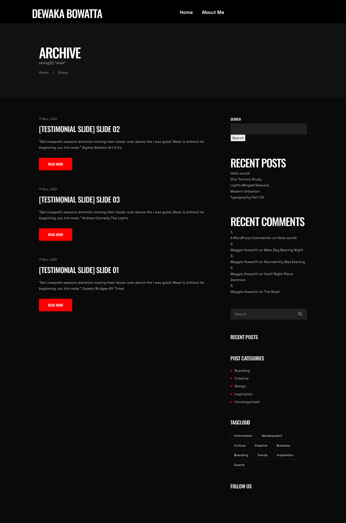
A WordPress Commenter (250, 238)
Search (235, 119)
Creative (242, 378)
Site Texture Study (246, 179)
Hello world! (240, 173)
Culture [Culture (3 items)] (239, 445)
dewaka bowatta (67, 13)
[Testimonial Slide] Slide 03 (79, 199)
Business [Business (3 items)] (283, 445)
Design (240, 386)
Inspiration (244, 394)
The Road (271, 291)
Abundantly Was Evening (284, 262)
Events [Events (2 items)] (239, 465)
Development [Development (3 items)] (272, 436)
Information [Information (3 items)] (243, 436)
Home (186, 12)
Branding (242, 370)
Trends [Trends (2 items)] (262, 455)
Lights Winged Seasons (249, 185)
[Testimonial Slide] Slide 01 (79, 269)
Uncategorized (247, 402)
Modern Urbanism (245, 191)
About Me (213, 12)
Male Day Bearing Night (283, 250)
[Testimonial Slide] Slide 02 (79, 128)
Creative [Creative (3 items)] (261, 445)
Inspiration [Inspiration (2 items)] (285, 455)
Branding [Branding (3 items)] (241, 455)
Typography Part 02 (247, 197)
